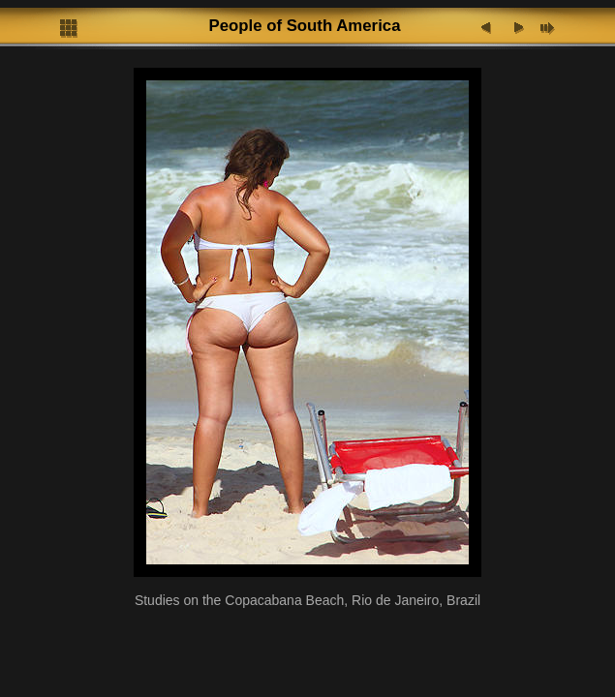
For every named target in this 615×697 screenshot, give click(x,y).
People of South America (304, 25)
